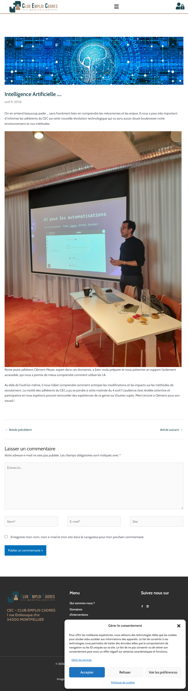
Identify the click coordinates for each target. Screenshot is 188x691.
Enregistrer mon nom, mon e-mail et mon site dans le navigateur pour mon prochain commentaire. (77, 537)
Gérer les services (81, 660)
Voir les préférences (163, 672)
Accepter (87, 672)
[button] (178, 626)
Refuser (125, 672)
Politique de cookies (123, 682)
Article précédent (18, 430)
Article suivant (171, 430)
